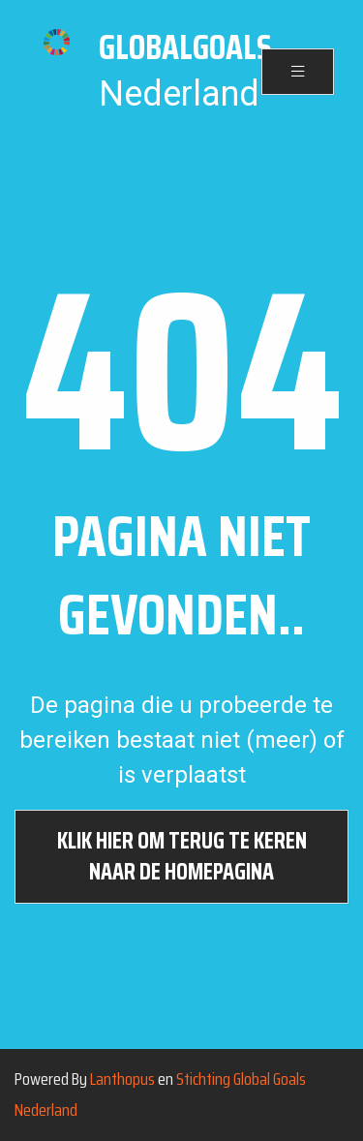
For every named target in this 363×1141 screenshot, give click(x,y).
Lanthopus (122, 1079)
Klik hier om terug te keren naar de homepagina (182, 856)
